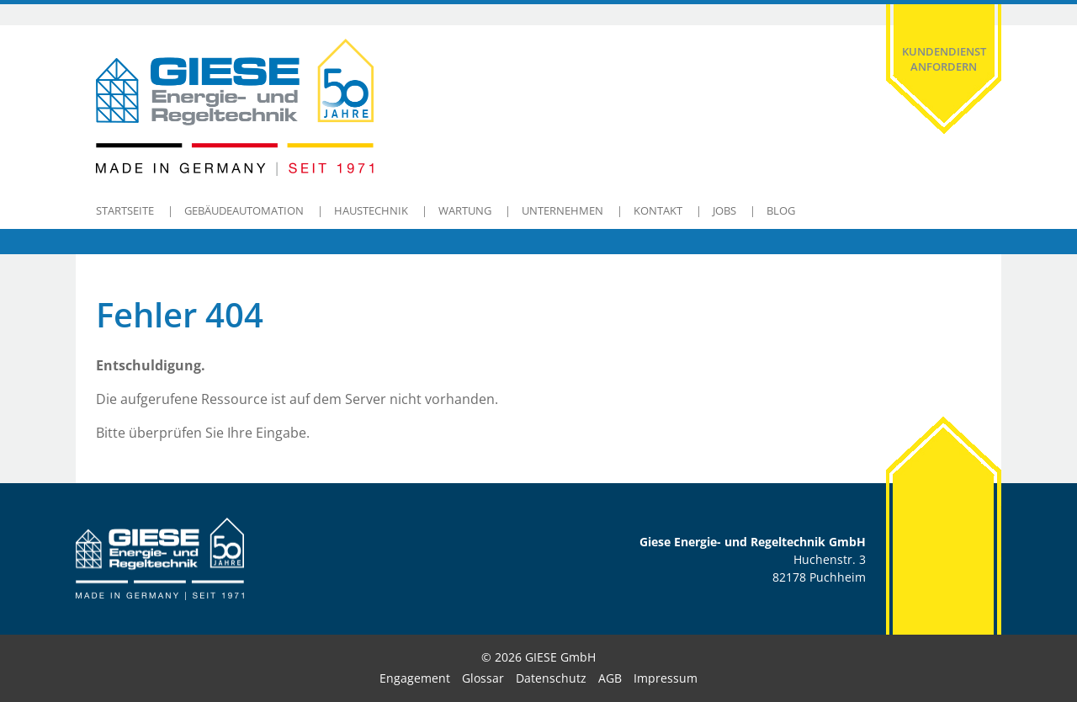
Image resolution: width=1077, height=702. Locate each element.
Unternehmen (562, 210)
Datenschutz (551, 678)
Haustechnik (371, 210)
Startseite (125, 210)
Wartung (464, 210)
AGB (610, 678)
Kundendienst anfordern (944, 59)
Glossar (483, 678)
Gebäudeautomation (244, 210)
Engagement (414, 678)
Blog (781, 210)
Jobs (724, 210)
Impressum (666, 678)
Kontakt (658, 210)
